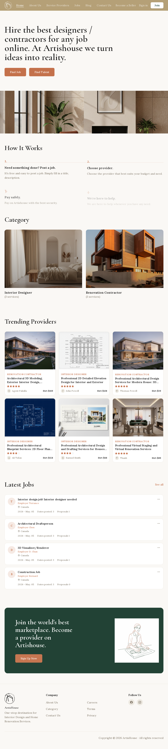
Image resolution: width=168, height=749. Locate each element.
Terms (91, 709)
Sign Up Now (29, 661)
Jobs (77, 5)
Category (52, 709)
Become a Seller (126, 5)
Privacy (91, 715)
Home (20, 5)
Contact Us (104, 5)
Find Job (15, 72)
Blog (88, 5)
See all (159, 484)
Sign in (143, 5)
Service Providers (57, 5)
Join (157, 5)
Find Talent (41, 72)
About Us (35, 5)
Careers (92, 702)
